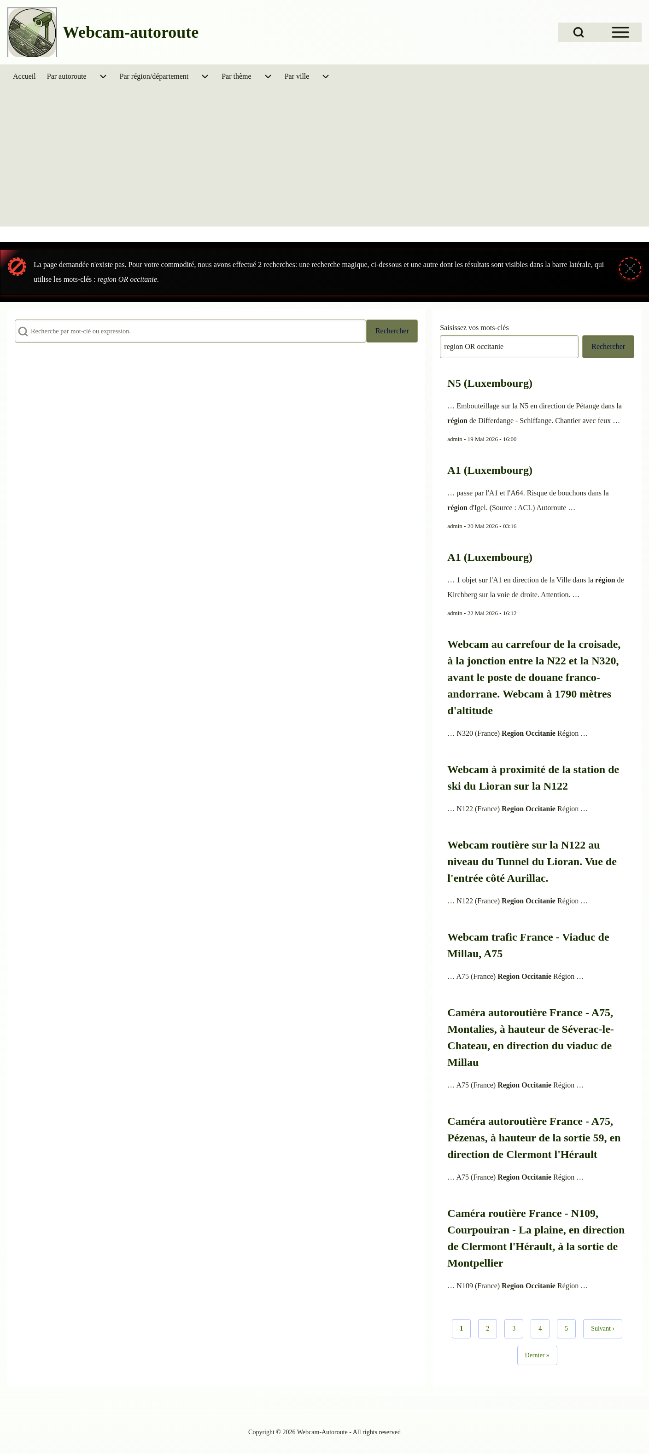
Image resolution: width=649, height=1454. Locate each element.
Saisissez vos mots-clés (474, 328)
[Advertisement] (324, 157)
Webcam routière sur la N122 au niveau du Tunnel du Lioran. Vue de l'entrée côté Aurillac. (532, 861)
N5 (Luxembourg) (489, 383)
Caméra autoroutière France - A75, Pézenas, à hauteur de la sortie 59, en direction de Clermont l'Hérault (533, 1137)
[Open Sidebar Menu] (620, 32)
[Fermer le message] (630, 268)
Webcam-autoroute (131, 32)
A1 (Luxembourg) (489, 470)
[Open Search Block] (578, 32)
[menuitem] (24, 76)
